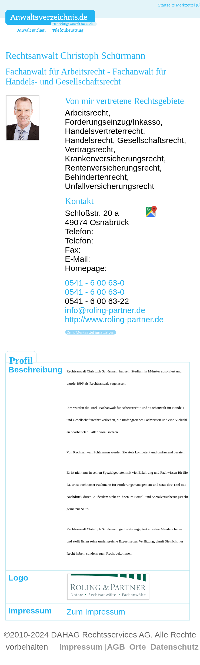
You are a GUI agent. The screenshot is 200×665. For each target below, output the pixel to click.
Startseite (166, 5)
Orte (137, 646)
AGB (116, 646)
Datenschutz (175, 646)
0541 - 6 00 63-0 (94, 282)
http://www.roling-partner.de (114, 319)
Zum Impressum (95, 611)
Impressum (80, 646)
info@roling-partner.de (105, 310)
